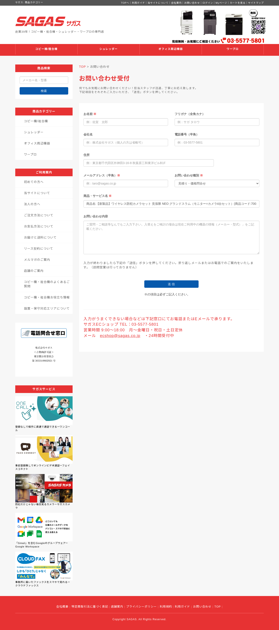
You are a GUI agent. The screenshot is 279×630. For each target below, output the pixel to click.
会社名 (88, 134)
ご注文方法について (38, 215)
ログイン (207, 3)
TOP (82, 66)
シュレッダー (108, 49)
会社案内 (176, 3)
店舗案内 (117, 606)
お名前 (90, 114)
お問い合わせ (192, 3)
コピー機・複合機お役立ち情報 (47, 297)
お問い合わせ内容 (95, 216)
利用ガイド (138, 3)
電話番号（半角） (187, 134)
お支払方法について (38, 226)
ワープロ (233, 49)
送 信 (171, 284)
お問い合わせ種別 (189, 175)
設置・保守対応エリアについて (47, 308)
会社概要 (62, 606)
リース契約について (38, 248)
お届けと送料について (40, 237)
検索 (44, 91)
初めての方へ (34, 182)
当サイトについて (158, 3)
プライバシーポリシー (141, 606)
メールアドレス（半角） (101, 175)
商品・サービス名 (97, 196)
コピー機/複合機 (46, 49)
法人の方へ (32, 204)
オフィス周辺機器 (170, 49)
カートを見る (237, 3)
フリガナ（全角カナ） (190, 114)
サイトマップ (256, 3)
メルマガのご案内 (37, 259)
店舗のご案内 (34, 271)
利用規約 (166, 606)
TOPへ (125, 3)
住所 (86, 155)
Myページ (221, 3)
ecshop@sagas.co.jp (120, 336)
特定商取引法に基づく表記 (89, 606)
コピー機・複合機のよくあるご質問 (47, 284)
